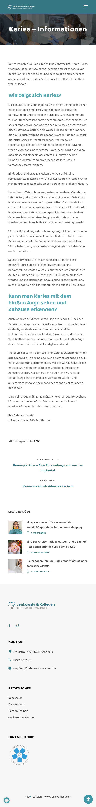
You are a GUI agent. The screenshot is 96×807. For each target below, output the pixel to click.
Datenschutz (16, 704)
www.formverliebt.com (57, 797)
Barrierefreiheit (18, 711)
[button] (6, 800)
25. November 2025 (40, 571)
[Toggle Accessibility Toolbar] (88, 799)
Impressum (15, 698)
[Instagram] (19, 623)
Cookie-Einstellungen (21, 717)
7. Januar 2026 (38, 533)
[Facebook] (11, 623)
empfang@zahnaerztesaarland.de (34, 668)
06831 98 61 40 (22, 660)
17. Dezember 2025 (40, 552)
